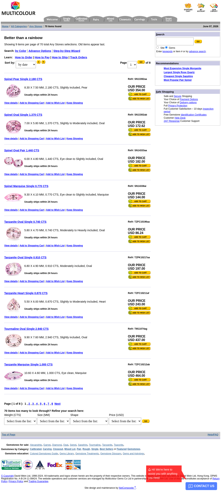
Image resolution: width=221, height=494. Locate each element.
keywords (167, 51)
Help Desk (180, 118)
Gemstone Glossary (110, 453)
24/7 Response (172, 121)
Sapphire (82, 445)
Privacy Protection (177, 105)
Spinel (73, 445)
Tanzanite (107, 445)
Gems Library (66, 453)
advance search (197, 51)
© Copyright (7, 475)
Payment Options (189, 99)
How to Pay (42, 57)
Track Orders (78, 57)
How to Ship (60, 57)
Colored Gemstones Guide (44, 453)
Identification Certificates (194, 114)
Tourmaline (95, 445)
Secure (177, 96)
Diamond (57, 445)
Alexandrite (36, 445)
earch (160, 34)
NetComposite (127, 488)
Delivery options (188, 102)
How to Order (23, 57)
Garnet (47, 445)
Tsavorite (118, 445)
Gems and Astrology (133, 453)
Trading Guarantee (38, 481)
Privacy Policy (16, 481)
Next (57, 403)
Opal (65, 445)
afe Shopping (165, 91)
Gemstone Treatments (87, 453)
